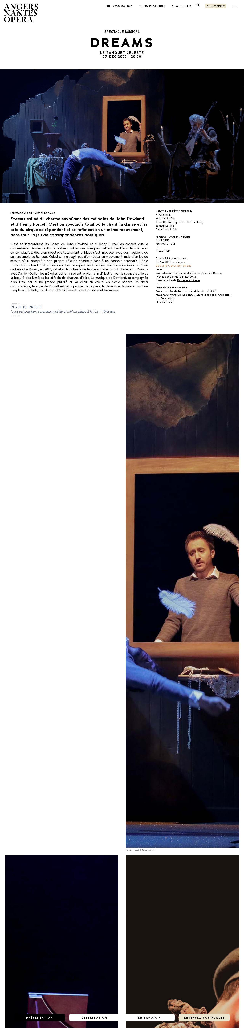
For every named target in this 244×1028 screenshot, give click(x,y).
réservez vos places (204, 1017)
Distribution (94, 1017)
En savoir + (149, 1017)
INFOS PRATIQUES (152, 5)
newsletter (181, 5)
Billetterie (215, 6)
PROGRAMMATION (119, 5)
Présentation (39, 1017)
